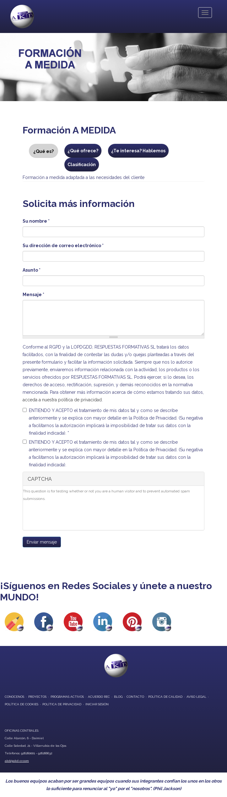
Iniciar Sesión (97, 704)
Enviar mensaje (42, 542)
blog (118, 696)
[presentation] (70, 518)
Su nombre (36, 221)
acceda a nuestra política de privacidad (62, 399)
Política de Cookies (21, 704)
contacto (135, 696)
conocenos (14, 696)
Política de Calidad (165, 696)
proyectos (37, 696)
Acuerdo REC (99, 696)
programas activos (67, 696)
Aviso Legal (196, 696)
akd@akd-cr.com (17, 760)
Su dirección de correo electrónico (63, 245)
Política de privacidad (61, 704)
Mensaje (33, 294)
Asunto (32, 270)
